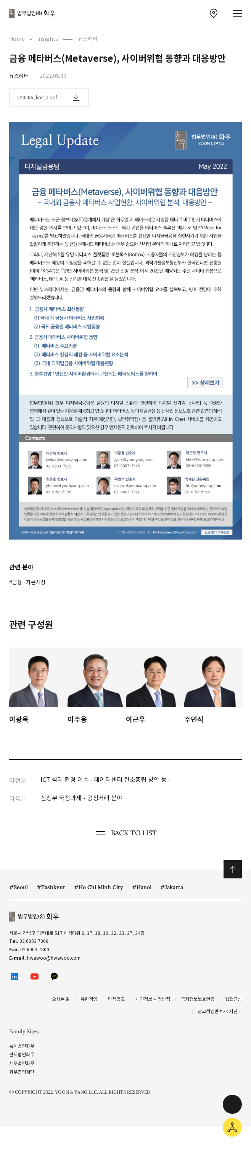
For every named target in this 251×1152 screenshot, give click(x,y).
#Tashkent (51, 887)
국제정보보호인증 (197, 999)
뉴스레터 (88, 38)
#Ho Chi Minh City (98, 887)
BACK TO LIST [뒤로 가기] (125, 833)
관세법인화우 (21, 1054)
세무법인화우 (21, 1063)
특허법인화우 (21, 1046)
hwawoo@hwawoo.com (53, 958)
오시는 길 (61, 999)
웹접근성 (233, 999)
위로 (233, 869)
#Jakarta (171, 887)
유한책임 (88, 999)
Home (17, 38)
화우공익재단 (21, 1072)
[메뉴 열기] (237, 13)
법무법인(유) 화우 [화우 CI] (32, 13)
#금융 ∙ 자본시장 (27, 582)
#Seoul (18, 887)
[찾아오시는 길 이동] (214, 13)
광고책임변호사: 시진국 (220, 1011)
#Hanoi (141, 887)
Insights (47, 38)
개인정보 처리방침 (152, 999)
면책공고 (116, 999)
